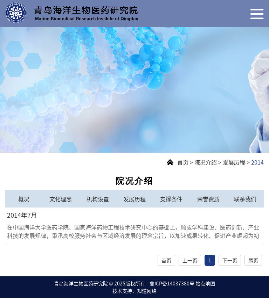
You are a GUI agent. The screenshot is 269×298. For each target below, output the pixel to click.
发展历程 (234, 162)
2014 (257, 162)
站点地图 (205, 283)
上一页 (189, 260)
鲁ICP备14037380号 (172, 283)
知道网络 (147, 290)
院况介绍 (205, 162)
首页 (182, 162)
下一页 (229, 260)
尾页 (253, 260)
